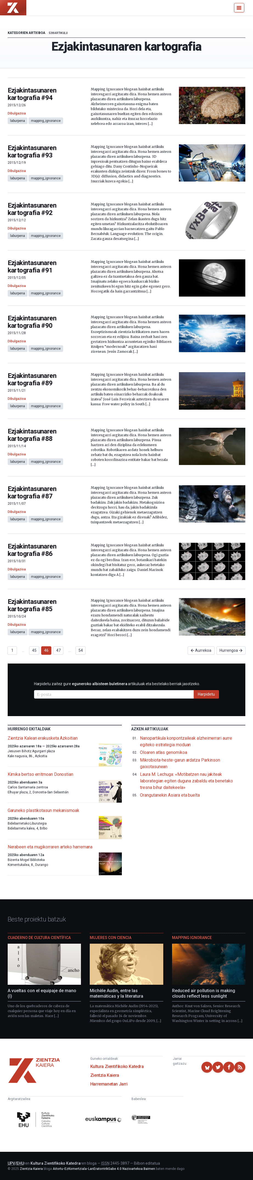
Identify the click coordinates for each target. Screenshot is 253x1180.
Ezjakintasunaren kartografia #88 (32, 435)
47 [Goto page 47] (58, 650)
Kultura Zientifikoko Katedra (117, 1066)
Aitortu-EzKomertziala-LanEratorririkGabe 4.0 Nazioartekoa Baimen (104, 1169)
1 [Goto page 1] (12, 650)
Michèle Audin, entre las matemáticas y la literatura (116, 993)
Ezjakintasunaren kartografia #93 (32, 151)
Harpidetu (206, 694)
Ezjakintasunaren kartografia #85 (32, 605)
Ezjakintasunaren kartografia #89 (32, 379)
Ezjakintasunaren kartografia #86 (32, 550)
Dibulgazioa (17, 113)
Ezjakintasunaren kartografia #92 (32, 209)
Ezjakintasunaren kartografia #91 (32, 266)
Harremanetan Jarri (109, 1084)
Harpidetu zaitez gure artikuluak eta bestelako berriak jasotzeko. (117, 684)
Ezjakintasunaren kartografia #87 (32, 492)
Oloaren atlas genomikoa (163, 752)
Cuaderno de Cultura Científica (39, 937)
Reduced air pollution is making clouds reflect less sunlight (203, 993)
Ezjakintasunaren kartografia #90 (32, 321)
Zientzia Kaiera (104, 1075)
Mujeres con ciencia (110, 937)
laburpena (17, 121)
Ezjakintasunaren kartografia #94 (32, 94)
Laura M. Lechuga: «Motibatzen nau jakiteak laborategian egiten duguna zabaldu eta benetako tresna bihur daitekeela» (186, 781)
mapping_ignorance (46, 121)
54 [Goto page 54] (80, 650)
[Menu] (239, 7)
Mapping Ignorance (192, 937)
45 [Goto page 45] (34, 650)
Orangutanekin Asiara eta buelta (170, 795)
